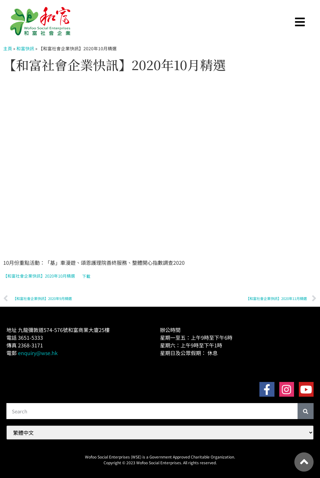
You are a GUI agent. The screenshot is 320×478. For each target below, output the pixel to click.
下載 (86, 276)
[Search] (306, 411)
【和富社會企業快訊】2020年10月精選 (39, 276)
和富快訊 (25, 48)
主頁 (7, 48)
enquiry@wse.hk (38, 353)
